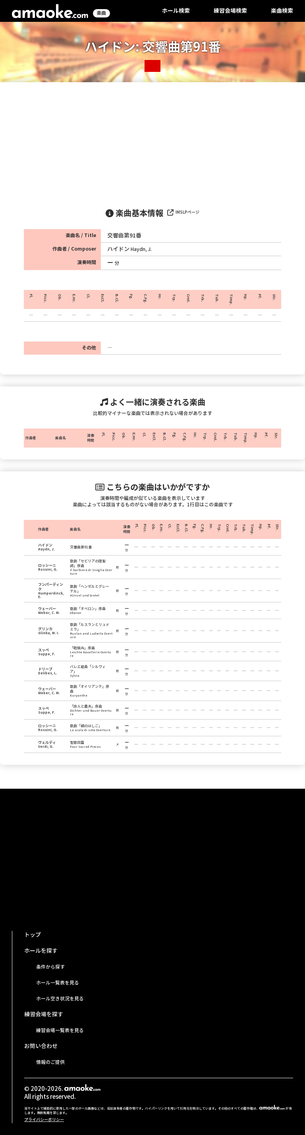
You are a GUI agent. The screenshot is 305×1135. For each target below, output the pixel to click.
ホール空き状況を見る (60, 999)
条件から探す (50, 967)
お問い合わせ (41, 1046)
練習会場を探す (43, 1014)
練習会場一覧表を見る (60, 1030)
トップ (32, 934)
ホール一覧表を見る (57, 983)
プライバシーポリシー (44, 1119)
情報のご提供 (50, 1062)
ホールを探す (41, 950)
